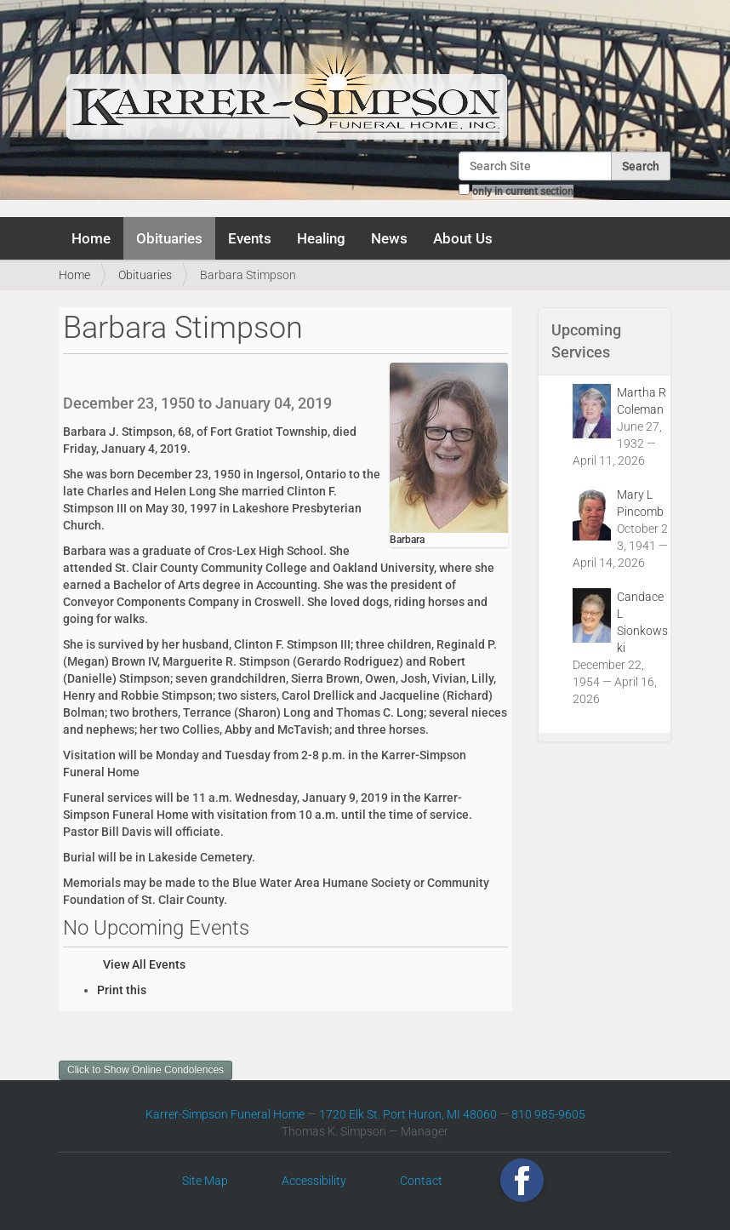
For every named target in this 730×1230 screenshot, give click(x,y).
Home (91, 238)
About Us (463, 238)
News (389, 238)
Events (249, 238)
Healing (321, 238)
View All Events (144, 964)
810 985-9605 (548, 1114)
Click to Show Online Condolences (145, 1070)
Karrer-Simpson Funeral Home (225, 1114)
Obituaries (169, 238)
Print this (121, 990)
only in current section (522, 191)
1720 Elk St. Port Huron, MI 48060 (408, 1114)
